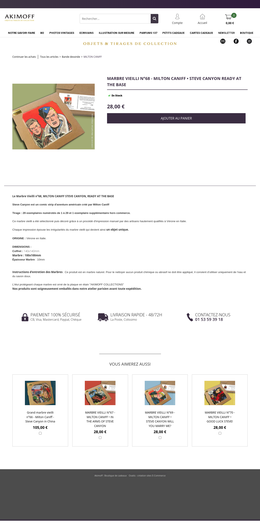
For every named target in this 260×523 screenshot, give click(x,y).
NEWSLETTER (226, 32)
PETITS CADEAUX (173, 32)
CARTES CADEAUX (201, 32)
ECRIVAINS (86, 32)
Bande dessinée (71, 57)
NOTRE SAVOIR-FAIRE (21, 32)
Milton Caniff (93, 57)
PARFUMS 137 (148, 32)
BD (42, 32)
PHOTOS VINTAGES (61, 32)
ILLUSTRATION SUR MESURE (116, 32)
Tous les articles (49, 57)
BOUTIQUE (246, 32)
